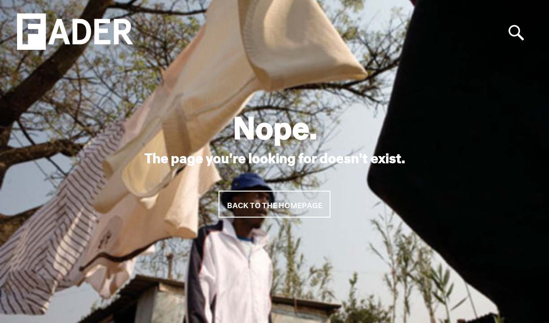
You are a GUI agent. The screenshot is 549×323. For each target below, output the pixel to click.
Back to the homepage (274, 204)
